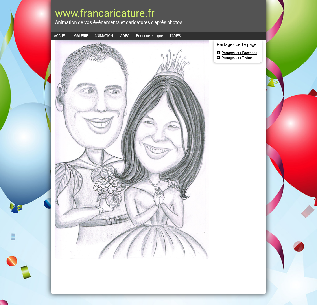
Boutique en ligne (149, 36)
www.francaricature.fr (105, 13)
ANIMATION (103, 36)
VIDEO (124, 36)
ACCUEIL (61, 36)
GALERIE (81, 36)
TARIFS (175, 36)
